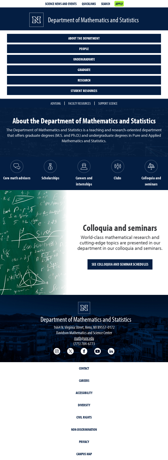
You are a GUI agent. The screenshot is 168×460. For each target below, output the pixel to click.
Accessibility (84, 393)
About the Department (84, 38)
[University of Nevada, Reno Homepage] (84, 308)
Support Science (107, 103)
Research (84, 80)
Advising (56, 103)
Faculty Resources (79, 103)
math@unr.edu (84, 338)
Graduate (84, 69)
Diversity (84, 405)
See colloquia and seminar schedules (120, 264)
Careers (84, 380)
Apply (119, 4)
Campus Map (84, 454)
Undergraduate (84, 59)
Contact (84, 368)
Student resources (84, 90)
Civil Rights (84, 417)
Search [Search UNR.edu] (105, 4)
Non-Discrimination (84, 429)
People (84, 49)
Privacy (84, 441)
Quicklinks (89, 4)
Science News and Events (61, 4)
